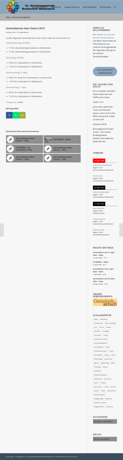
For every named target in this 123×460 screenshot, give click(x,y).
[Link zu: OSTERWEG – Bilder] (62, 139)
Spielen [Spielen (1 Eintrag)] (96, 391)
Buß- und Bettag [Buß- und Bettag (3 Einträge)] (110, 323)
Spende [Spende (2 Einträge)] (113, 387)
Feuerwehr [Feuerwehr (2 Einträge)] (97, 335)
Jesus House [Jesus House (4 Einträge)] (108, 359)
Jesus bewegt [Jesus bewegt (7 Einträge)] (98, 359)
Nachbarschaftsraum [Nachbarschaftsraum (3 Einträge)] (100, 375)
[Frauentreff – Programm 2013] (2, 230)
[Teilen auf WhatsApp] (15, 115)
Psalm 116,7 (98, 102)
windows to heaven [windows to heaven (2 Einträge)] (100, 402)
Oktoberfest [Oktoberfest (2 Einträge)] (98, 379)
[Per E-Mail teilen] (22, 115)
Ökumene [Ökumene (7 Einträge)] (110, 407)
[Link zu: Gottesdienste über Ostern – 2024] (24, 158)
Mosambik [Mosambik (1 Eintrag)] (97, 371)
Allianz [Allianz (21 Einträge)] (96, 319)
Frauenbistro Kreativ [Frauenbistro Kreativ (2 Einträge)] (100, 339)
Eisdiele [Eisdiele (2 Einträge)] (108, 327)
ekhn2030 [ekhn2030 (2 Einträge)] (97, 331)
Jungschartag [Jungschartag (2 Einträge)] (105, 363)
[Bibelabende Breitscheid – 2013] (121, 230)
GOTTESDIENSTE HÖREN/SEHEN (105, 71)
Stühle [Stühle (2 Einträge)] (103, 391)
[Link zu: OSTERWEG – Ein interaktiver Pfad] (24, 148)
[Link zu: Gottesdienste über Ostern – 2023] (62, 158)
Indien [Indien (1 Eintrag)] (113, 355)
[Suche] (114, 7)
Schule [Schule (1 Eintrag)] (106, 387)
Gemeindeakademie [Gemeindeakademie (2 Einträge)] (100, 343)
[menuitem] (40, 7)
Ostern (20, 102)
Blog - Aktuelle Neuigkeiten (18, 17)
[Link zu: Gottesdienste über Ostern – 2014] (62, 148)
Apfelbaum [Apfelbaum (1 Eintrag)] (103, 319)
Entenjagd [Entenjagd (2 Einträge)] (105, 331)
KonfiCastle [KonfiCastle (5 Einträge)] (97, 367)
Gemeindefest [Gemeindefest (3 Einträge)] (98, 347)
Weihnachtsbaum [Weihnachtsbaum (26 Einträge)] (99, 395)
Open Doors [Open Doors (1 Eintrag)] (108, 379)
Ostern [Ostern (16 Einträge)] (96, 383)
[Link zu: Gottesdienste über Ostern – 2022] (24, 139)
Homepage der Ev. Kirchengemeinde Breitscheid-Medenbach (34, 457)
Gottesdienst (23, 32)
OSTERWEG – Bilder (100, 262)
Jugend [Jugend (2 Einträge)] (96, 363)
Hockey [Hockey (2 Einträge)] (106, 355)
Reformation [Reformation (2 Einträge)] (98, 387)
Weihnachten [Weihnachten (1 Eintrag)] (111, 391)
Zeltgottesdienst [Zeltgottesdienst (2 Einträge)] (99, 407)
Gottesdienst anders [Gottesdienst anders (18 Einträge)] (100, 351)
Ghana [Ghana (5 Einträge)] (108, 347)
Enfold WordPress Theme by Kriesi (66, 457)
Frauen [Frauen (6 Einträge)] (105, 335)
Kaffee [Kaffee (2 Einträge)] (113, 363)
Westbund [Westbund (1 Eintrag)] (108, 399)
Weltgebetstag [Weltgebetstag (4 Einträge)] (98, 399)
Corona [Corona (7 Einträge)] (101, 327)
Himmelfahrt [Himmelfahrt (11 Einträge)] (98, 355)
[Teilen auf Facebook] (9, 115)
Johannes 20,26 (100, 124)
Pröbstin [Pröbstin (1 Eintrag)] (103, 383)
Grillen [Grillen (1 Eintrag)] (111, 351)
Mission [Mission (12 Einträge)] (105, 367)
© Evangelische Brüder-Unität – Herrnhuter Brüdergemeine (103, 132)
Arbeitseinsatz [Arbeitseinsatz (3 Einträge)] (98, 323)
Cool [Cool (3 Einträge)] (95, 327)
